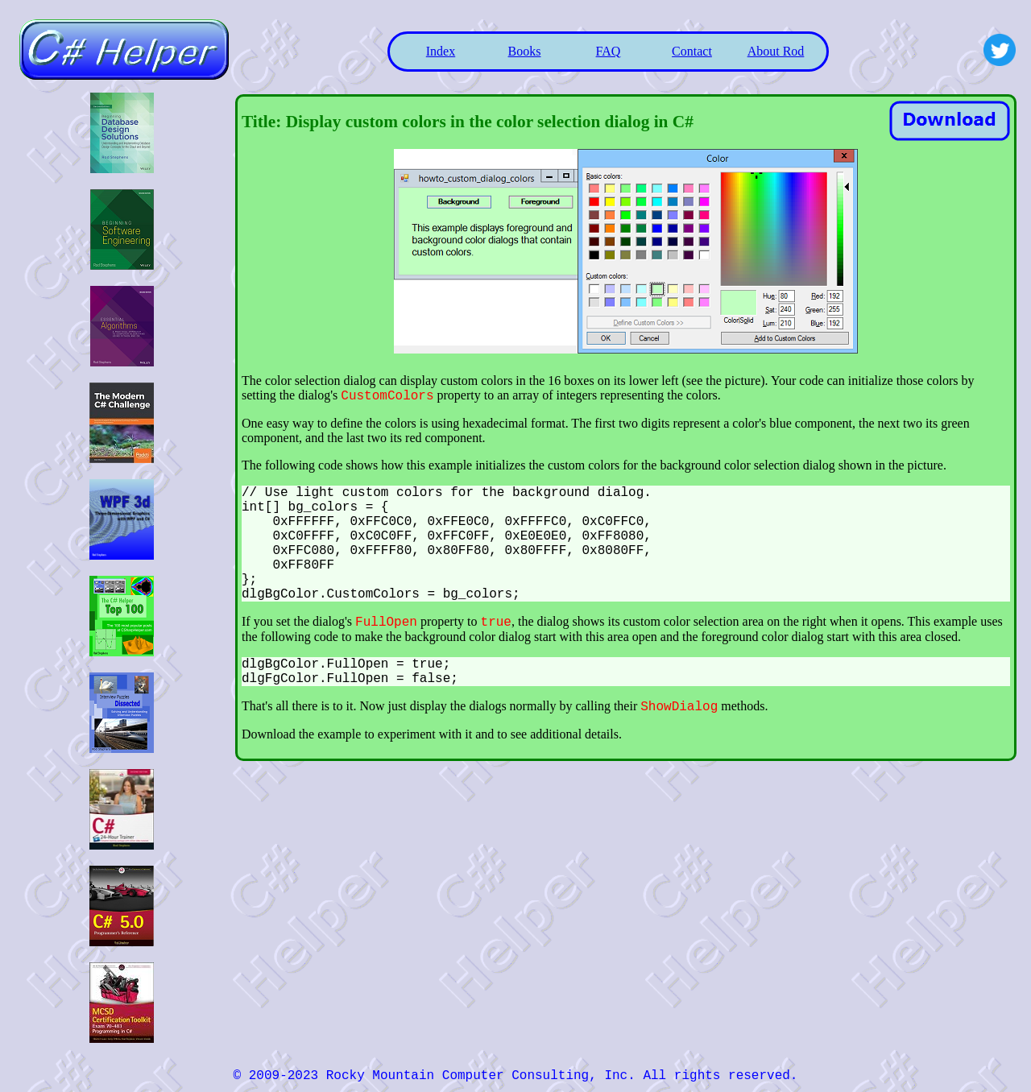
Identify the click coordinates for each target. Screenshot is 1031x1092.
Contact (692, 51)
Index (440, 51)
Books (524, 51)
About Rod (776, 51)
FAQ (608, 51)
